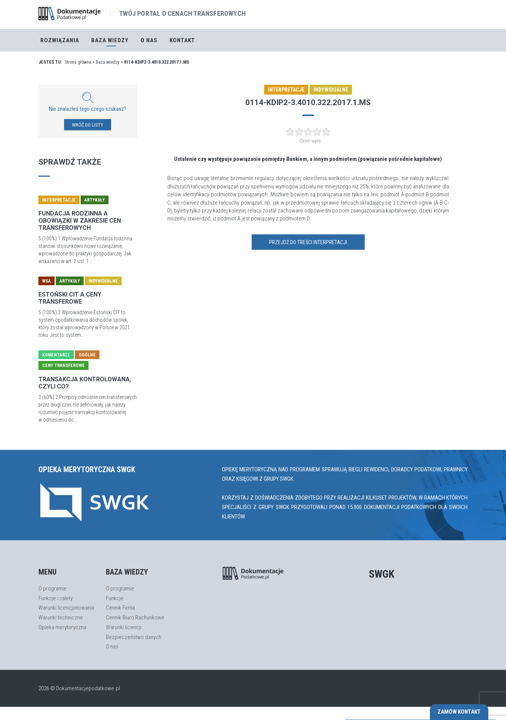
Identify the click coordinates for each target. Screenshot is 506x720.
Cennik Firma (120, 607)
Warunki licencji (123, 627)
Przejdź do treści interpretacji (308, 242)
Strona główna (78, 62)
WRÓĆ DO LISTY (87, 125)
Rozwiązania (59, 40)
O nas (149, 40)
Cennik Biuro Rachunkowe (135, 617)
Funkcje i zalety (55, 598)
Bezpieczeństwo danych (133, 637)
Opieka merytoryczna (62, 627)
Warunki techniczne (60, 617)
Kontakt (182, 40)
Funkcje (115, 598)
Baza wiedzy (107, 62)
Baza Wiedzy (109, 40)
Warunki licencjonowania (66, 607)
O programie (52, 588)
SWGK (381, 574)
